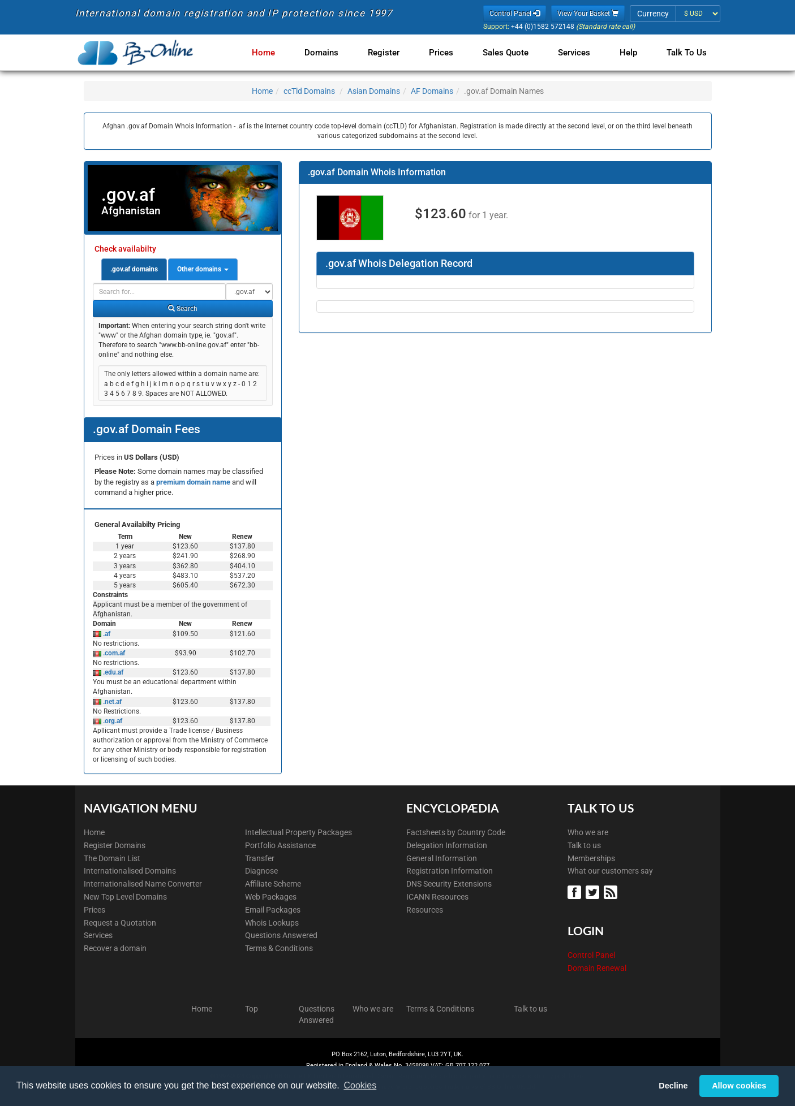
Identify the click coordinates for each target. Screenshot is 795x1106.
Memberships (591, 858)
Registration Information (449, 870)
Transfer (259, 858)
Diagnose (261, 870)
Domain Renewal (597, 968)
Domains (335, 52)
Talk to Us (687, 52)
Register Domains (114, 845)
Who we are (588, 832)
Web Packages (270, 896)
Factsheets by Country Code (455, 832)
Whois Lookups (272, 922)
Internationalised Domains (130, 870)
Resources (424, 909)
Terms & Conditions (279, 948)
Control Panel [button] (514, 14)
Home (279, 52)
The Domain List (112, 858)
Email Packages (272, 909)
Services (578, 52)
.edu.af (112, 672)
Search (182, 309)
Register (395, 52)
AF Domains (432, 91)
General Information (441, 858)
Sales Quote (512, 52)
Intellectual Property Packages (298, 832)
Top (251, 1008)
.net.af (111, 702)
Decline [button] (673, 1085)
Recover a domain (115, 948)
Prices (450, 52)
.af (105, 634)
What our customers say (610, 870)
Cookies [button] (359, 1085)
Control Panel (591, 955)
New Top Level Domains (125, 896)
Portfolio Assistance (280, 845)
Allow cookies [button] (739, 1085)
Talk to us (584, 845)
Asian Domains (373, 91)
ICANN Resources (437, 896)
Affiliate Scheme (273, 883)
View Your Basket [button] (587, 14)
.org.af (111, 721)
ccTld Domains (309, 91)
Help (630, 52)
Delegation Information (446, 845)
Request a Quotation (120, 922)
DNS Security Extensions (449, 883)
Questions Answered (281, 935)
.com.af (113, 653)
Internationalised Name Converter (143, 883)
